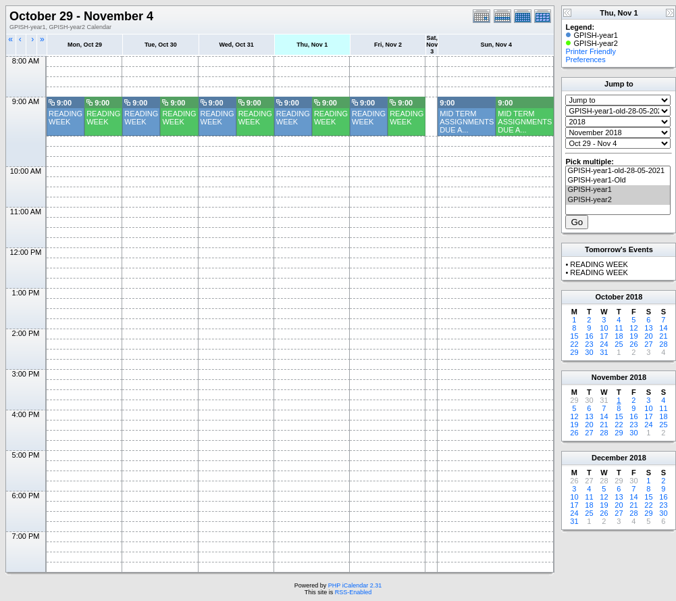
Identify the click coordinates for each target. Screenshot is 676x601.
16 (589, 336)
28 (663, 344)
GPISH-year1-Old (618, 180)
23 (589, 344)
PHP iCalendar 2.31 (355, 585)
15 (574, 336)
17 (604, 336)
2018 (634, 297)
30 (589, 352)
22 (574, 344)
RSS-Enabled (353, 592)
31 (604, 352)
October (610, 297)
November (610, 377)
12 (633, 328)
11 (619, 328)
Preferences (585, 59)
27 (648, 344)
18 (619, 336)
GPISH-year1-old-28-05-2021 (618, 171)
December (609, 458)
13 (648, 328)
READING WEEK (65, 118)
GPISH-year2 (618, 200)
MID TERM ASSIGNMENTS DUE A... (467, 122)
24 (604, 344)
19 (633, 336)
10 (604, 328)
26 (633, 344)
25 (619, 344)
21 (663, 336)
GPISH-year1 (618, 190)
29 (574, 352)
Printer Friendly (590, 51)
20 (648, 336)
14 (663, 328)
